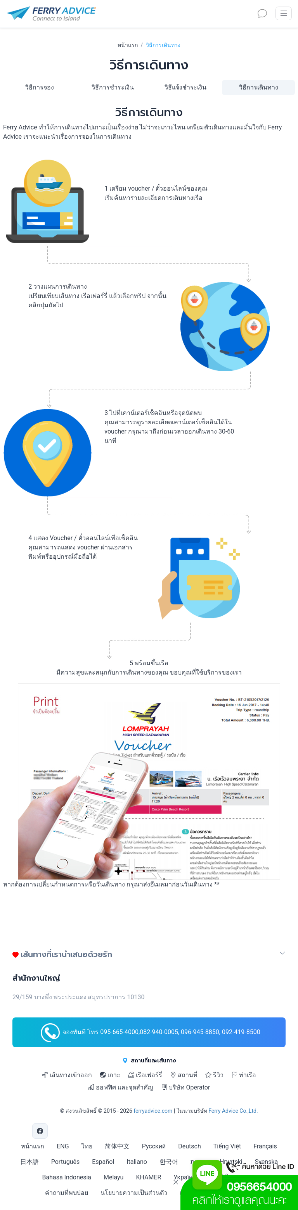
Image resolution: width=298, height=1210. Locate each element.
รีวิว (214, 1075)
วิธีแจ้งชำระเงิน (185, 87)
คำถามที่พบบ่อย (66, 1192)
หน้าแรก (128, 45)
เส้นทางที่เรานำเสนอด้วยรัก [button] (62, 954)
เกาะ (110, 1075)
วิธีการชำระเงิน (113, 87)
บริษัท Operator (185, 1087)
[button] (282, 956)
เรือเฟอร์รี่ (145, 1075)
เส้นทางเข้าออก (67, 1075)
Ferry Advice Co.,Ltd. (233, 1111)
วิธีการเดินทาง (258, 87)
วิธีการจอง (39, 87)
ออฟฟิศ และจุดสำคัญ (120, 1087)
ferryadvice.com (152, 1111)
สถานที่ (184, 1075)
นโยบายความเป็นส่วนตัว (133, 1192)
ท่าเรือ (243, 1075)
